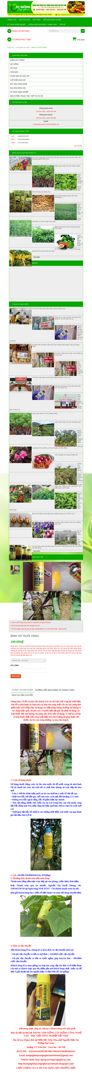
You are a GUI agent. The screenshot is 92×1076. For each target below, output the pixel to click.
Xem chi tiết (78, 146)
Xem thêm (36, 257)
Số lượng (15, 665)
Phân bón (46, 72)
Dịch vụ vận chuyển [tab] (22, 695)
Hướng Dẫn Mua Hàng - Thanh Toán (42, 24)
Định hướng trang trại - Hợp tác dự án (26, 96)
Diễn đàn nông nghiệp (52, 20)
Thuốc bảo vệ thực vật (19, 76)
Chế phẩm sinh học (46, 80)
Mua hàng (15, 676)
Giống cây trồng (46, 60)
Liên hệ (62, 24)
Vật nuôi (46, 68)
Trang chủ (11, 20)
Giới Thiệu (37, 20)
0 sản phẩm (78, 39)
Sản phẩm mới (24, 20)
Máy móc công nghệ (46, 84)
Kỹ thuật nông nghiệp (16, 24)
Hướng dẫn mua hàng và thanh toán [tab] (54, 690)
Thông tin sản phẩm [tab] (22, 690)
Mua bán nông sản (46, 88)
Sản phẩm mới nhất (22, 47)
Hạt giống (46, 64)
